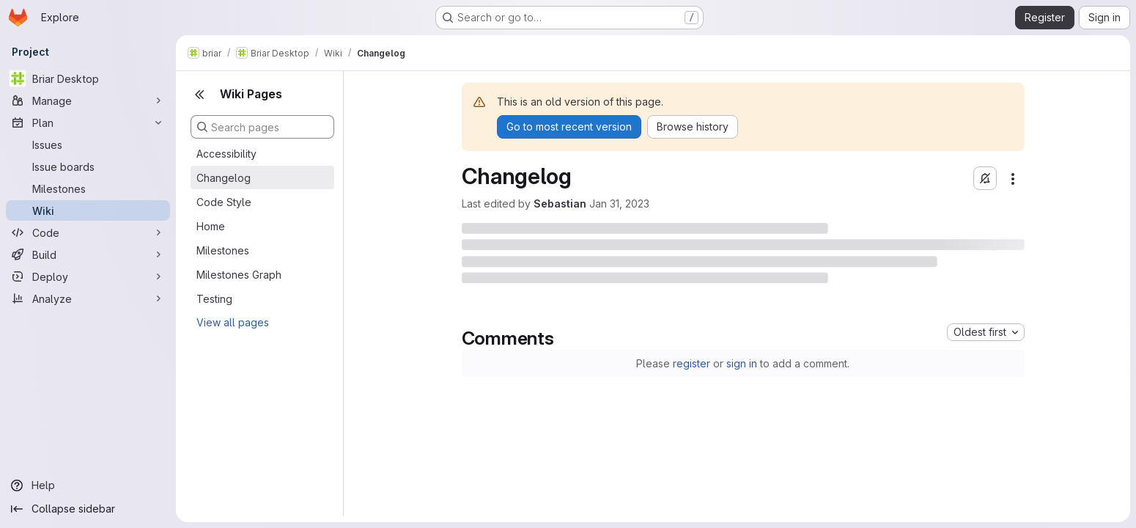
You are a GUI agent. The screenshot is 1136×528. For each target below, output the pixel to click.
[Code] (88, 232)
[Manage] (88, 100)
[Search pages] (262, 127)
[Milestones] (88, 188)
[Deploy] (88, 276)
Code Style (223, 202)
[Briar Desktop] (88, 78)
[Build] (88, 254)
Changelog (223, 178)
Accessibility (226, 153)
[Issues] (88, 144)
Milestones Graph (238, 274)
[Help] (88, 485)
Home (210, 226)
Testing (214, 299)
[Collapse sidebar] (88, 509)
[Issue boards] (88, 166)
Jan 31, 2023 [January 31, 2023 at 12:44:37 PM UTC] (619, 203)
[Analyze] (88, 298)
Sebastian (560, 203)
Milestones (222, 250)
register (691, 363)
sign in (741, 363)
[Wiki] (88, 210)
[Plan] (88, 122)
